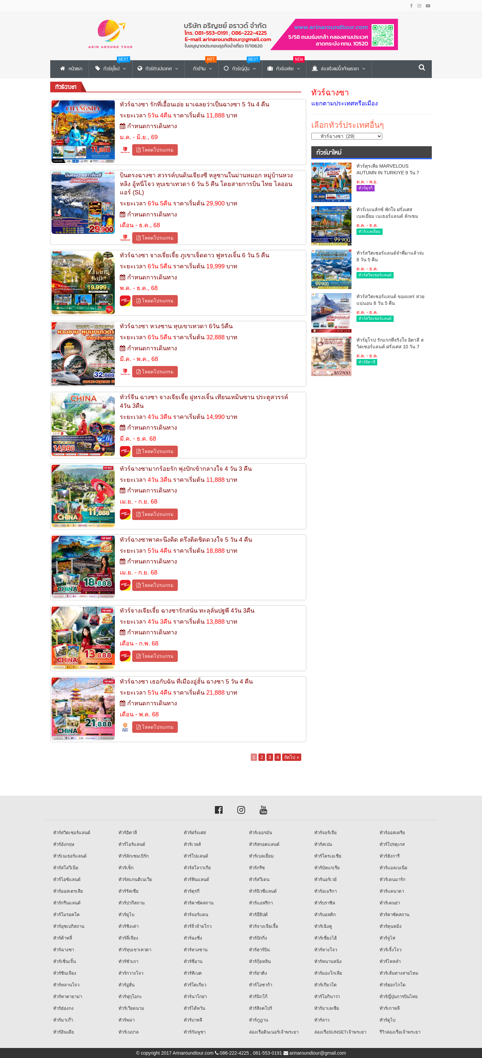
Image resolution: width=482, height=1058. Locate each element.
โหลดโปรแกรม (155, 150)
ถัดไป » (291, 757)
